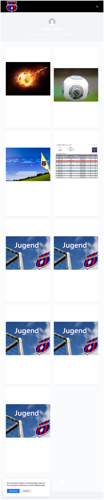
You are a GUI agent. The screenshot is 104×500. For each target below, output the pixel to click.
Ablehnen (26, 491)
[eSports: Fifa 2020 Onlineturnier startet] (28, 164)
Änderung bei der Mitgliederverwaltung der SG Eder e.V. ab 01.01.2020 (74, 61)
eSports (12, 135)
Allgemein (61, 53)
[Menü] (97, 6)
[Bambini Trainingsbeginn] (28, 78)
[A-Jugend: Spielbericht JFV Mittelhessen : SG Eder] (76, 253)
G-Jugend (12, 53)
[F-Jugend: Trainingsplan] (76, 161)
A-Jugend (12, 224)
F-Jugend (60, 135)
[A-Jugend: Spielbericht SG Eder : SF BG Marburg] (28, 338)
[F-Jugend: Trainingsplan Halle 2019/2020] (76, 338)
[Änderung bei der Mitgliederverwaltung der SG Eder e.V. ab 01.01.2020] (76, 85)
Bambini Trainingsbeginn (22, 58)
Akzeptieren (13, 491)
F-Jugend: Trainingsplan (70, 140)
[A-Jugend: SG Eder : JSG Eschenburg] (28, 421)
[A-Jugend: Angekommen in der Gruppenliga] (28, 253)
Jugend (19, 53)
